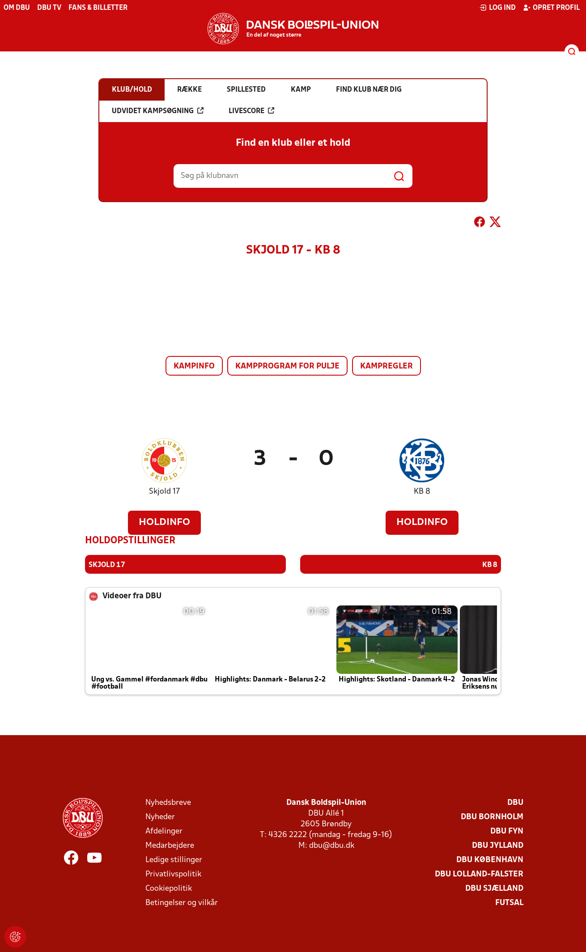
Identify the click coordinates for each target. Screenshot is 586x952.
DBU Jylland (497, 846)
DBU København (489, 860)
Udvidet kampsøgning (158, 110)
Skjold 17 (164, 491)
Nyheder (160, 817)
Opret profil (551, 8)
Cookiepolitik (168, 889)
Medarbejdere (169, 846)
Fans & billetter (97, 8)
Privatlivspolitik (173, 874)
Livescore (251, 110)
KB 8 (422, 491)
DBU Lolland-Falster (479, 874)
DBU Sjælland (494, 889)
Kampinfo (194, 366)
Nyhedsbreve (168, 803)
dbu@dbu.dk (331, 846)
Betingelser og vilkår (181, 903)
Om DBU (17, 8)
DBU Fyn (506, 831)
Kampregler (386, 366)
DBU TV (49, 8)
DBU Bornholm (492, 817)
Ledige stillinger (173, 860)
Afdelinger (164, 831)
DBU (515, 803)
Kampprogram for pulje (287, 366)
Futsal (509, 903)
